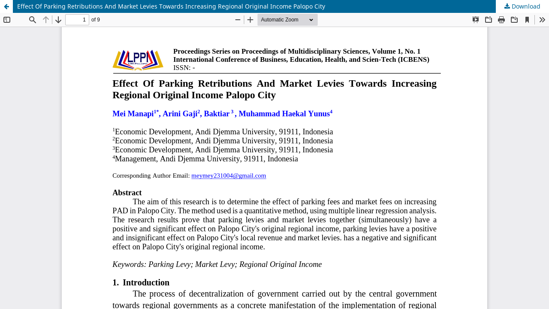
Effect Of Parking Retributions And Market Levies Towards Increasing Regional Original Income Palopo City (171, 6)
